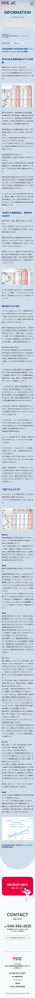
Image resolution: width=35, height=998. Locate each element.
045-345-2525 (17, 926)
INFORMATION (5, 34)
